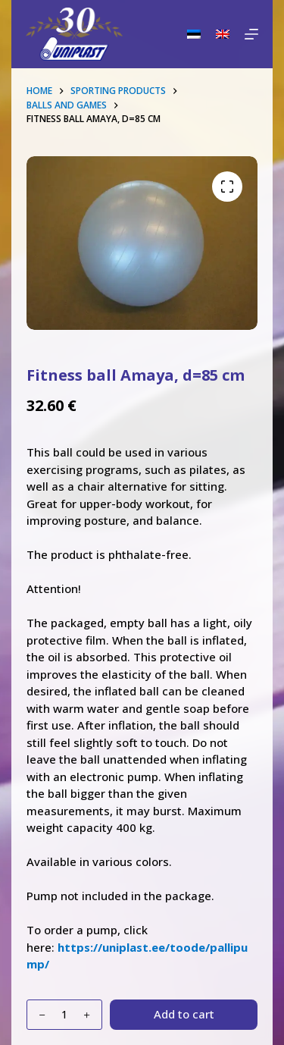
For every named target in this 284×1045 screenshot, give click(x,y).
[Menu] (251, 34)
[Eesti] (194, 34)
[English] (222, 34)
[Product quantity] (64, 1014)
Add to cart (184, 1013)
